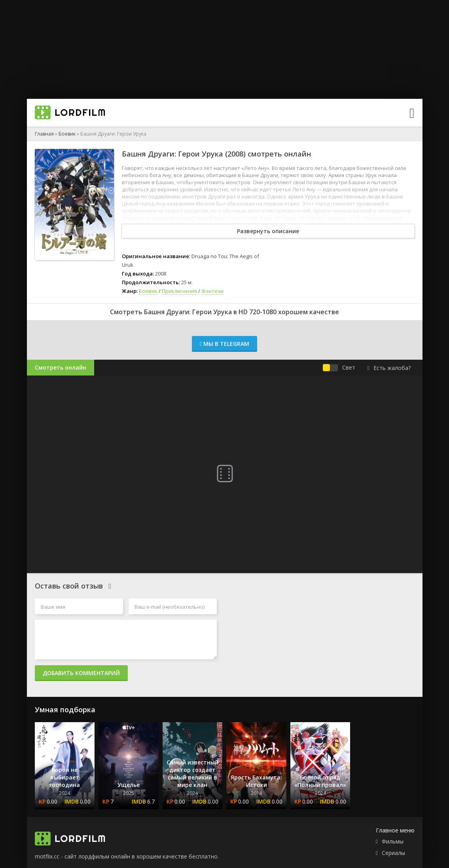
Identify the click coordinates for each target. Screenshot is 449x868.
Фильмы (393, 841)
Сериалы (393, 853)
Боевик (67, 133)
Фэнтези (212, 290)
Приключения (179, 290)
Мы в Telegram (224, 343)
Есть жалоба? (388, 368)
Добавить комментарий (81, 673)
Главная (44, 133)
